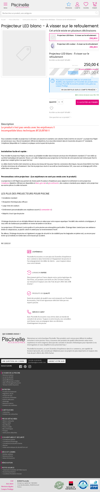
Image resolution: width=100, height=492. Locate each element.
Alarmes (5, 445)
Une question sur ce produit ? (60, 117)
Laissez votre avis (57, 361)
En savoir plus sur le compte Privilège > (79, 89)
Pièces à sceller (7, 427)
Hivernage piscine (8, 379)
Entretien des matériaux (10, 405)
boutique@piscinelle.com (37, 362)
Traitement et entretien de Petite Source (15, 470)
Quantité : (53, 102)
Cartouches (8, 410)
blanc (37, 183)
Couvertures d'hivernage (10, 441)
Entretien (6, 389)
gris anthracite (53, 183)
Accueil (3, 20)
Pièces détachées (14, 20)
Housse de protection (9, 472)
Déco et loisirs (8, 452)
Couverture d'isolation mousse (12, 474)
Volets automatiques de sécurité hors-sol (15, 447)
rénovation (7, 462)
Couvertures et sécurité (13, 437)
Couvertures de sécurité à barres (12, 443)
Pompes (5, 431)
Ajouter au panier (87, 102)
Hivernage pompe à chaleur (11, 381)
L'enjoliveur (5, 183)
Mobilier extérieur (8, 454)
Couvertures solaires (9, 439)
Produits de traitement (9, 392)
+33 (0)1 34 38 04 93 (34, 360)
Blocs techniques (8, 429)
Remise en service (8, 375)
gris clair (43, 183)
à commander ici (45, 210)
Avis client (9, 484)
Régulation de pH (8, 394)
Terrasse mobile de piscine (11, 385)
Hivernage (6, 401)
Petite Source (8, 467)
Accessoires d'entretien (9, 397)
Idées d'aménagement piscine (12, 383)
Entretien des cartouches (10, 414)
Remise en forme (8, 456)
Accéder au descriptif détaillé (60, 60)
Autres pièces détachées (30, 20)
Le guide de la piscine (11, 373)
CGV (11, 481)
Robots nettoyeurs (8, 399)
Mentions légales (7, 486)
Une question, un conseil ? (14, 361)
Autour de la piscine (9, 458)
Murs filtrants (6, 425)
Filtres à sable (7, 423)
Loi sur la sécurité (8, 377)
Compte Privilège (7, 489)
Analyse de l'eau (7, 396)
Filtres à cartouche (8, 421)
